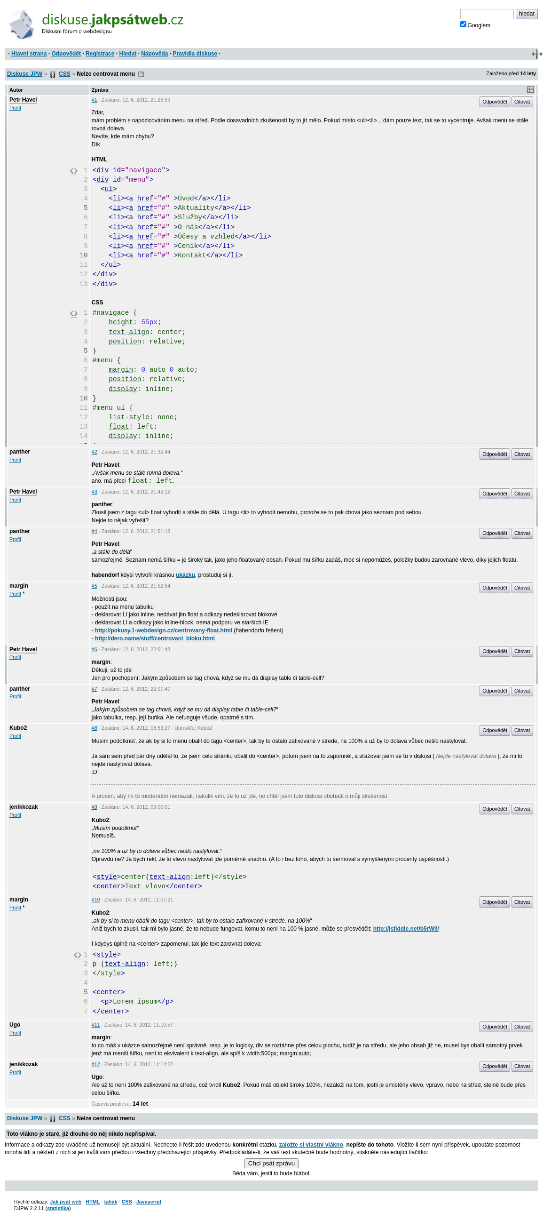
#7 (94, 689)
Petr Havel (23, 99)
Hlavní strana (29, 53)
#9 (94, 807)
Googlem (475, 25)
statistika (58, 1208)
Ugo (14, 1024)
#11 (96, 1025)
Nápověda (154, 53)
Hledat (127, 53)
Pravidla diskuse (195, 53)
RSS (141, 74)
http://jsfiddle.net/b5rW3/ (406, 928)
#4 (94, 531)
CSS (65, 74)
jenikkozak (23, 807)
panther (19, 451)
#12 (96, 1064)
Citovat (522, 101)
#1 (94, 100)
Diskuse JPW (24, 74)
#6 (94, 649)
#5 (94, 586)
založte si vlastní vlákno (311, 1144)
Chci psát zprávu (271, 1163)
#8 (94, 728)
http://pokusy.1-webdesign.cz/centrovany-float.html (163, 630)
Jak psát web (65, 1201)
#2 (94, 452)
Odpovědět (66, 53)
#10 (96, 899)
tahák (110, 1201)
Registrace (100, 53)
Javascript (148, 1201)
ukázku (185, 575)
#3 (94, 491)
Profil (15, 108)
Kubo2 (18, 728)
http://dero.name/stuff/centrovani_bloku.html (155, 638)
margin (18, 585)
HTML (93, 1201)
